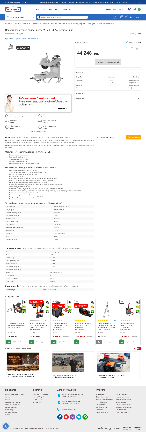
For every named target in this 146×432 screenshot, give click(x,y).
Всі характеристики (38, 132)
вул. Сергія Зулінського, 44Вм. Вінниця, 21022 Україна (71, 403)
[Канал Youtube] (66, 417)
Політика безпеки (11, 412)
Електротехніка (121, 410)
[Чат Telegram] (134, 9)
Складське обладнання (123, 405)
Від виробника (100, 394)
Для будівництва (101, 407)
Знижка (67, 9)
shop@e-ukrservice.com (69, 409)
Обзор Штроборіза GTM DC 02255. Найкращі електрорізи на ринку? (64, 376)
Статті (43, 9)
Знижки (7, 415)
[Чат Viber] (129, 9)
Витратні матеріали (122, 412)
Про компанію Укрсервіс (83, 2)
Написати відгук (134, 137)
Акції (37, 9)
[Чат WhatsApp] (139, 9)
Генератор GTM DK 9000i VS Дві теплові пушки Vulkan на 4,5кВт (112, 376)
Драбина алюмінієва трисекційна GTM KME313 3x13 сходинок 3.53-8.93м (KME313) (106, 327)
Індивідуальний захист (123, 399)
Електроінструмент (102, 397)
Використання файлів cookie (49, 2)
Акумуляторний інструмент (104, 399)
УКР (139, 2)
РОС (135, 2)
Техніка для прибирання (124, 407)
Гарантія (57, 9)
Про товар (9, 39)
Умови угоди (9, 410)
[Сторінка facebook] (60, 417)
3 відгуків (19, 34)
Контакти (126, 2)
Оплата (63, 2)
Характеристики (20, 39)
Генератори (99, 410)
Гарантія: (133, 42)
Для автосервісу (121, 402)
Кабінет (115, 18)
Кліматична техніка (122, 397)
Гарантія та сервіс (115, 2)
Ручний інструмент (102, 402)
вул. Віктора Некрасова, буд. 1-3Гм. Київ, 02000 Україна (73, 395)
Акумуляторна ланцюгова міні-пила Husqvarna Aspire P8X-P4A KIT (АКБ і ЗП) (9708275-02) (16, 327)
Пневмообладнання (102, 412)
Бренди (49, 9)
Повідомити (62, 108)
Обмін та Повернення (100, 2)
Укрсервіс (8, 24)
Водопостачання (121, 394)
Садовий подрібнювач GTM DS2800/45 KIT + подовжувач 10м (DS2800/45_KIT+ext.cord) (61, 327)
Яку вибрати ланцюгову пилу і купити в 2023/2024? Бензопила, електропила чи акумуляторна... (21, 376)
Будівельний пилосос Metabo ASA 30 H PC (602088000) (127, 326)
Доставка (71, 2)
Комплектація (33, 39)
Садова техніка (101, 405)
